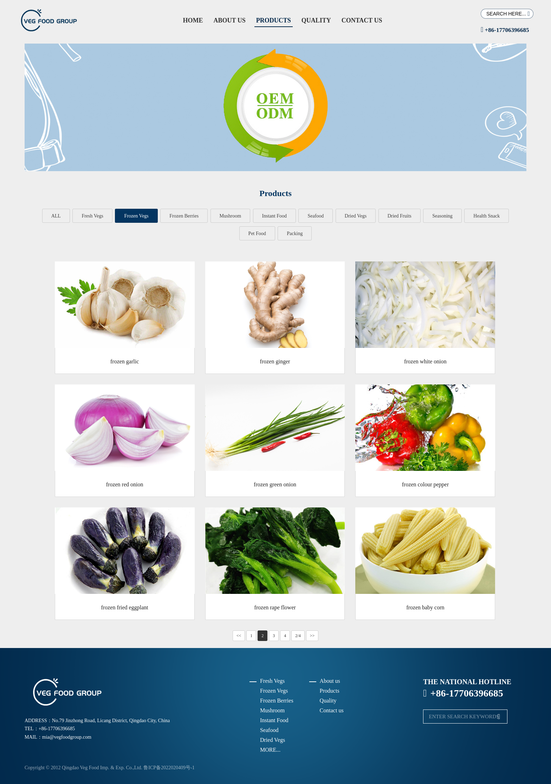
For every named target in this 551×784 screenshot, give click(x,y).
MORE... (270, 750)
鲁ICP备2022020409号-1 (168, 767)
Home (193, 20)
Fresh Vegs (92, 216)
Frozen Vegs (136, 216)
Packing (295, 233)
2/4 (297, 635)
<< (238, 635)
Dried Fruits (399, 216)
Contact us (362, 20)
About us (229, 20)
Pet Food (257, 233)
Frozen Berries (184, 216)
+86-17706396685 (505, 30)
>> (312, 635)
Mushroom (230, 216)
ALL (56, 216)
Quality (316, 20)
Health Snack (486, 216)
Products (273, 20)
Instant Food (274, 216)
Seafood (315, 216)
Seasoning (442, 216)
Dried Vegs (356, 216)
